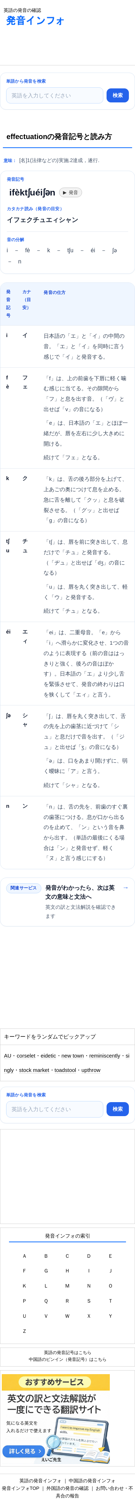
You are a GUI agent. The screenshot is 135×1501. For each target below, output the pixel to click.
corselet (26, 1056)
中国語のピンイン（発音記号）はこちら (68, 1359)
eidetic (48, 1056)
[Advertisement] (57, 47)
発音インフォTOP (20, 1488)
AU (7, 1056)
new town (73, 1056)
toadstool (65, 1070)
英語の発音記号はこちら (67, 1352)
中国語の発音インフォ (92, 1480)
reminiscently (104, 1056)
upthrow (90, 1070)
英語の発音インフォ (40, 1480)
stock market (34, 1070)
